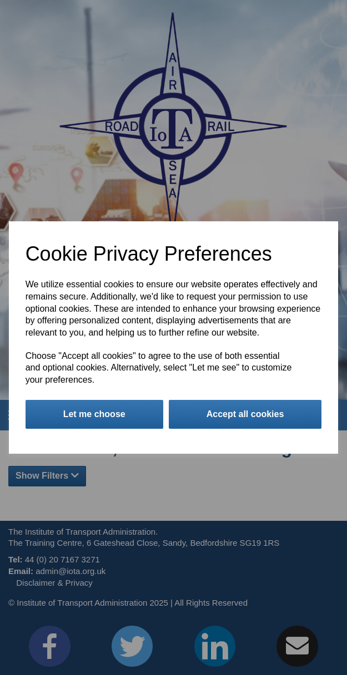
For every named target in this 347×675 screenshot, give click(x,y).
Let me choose (94, 414)
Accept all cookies (245, 414)
